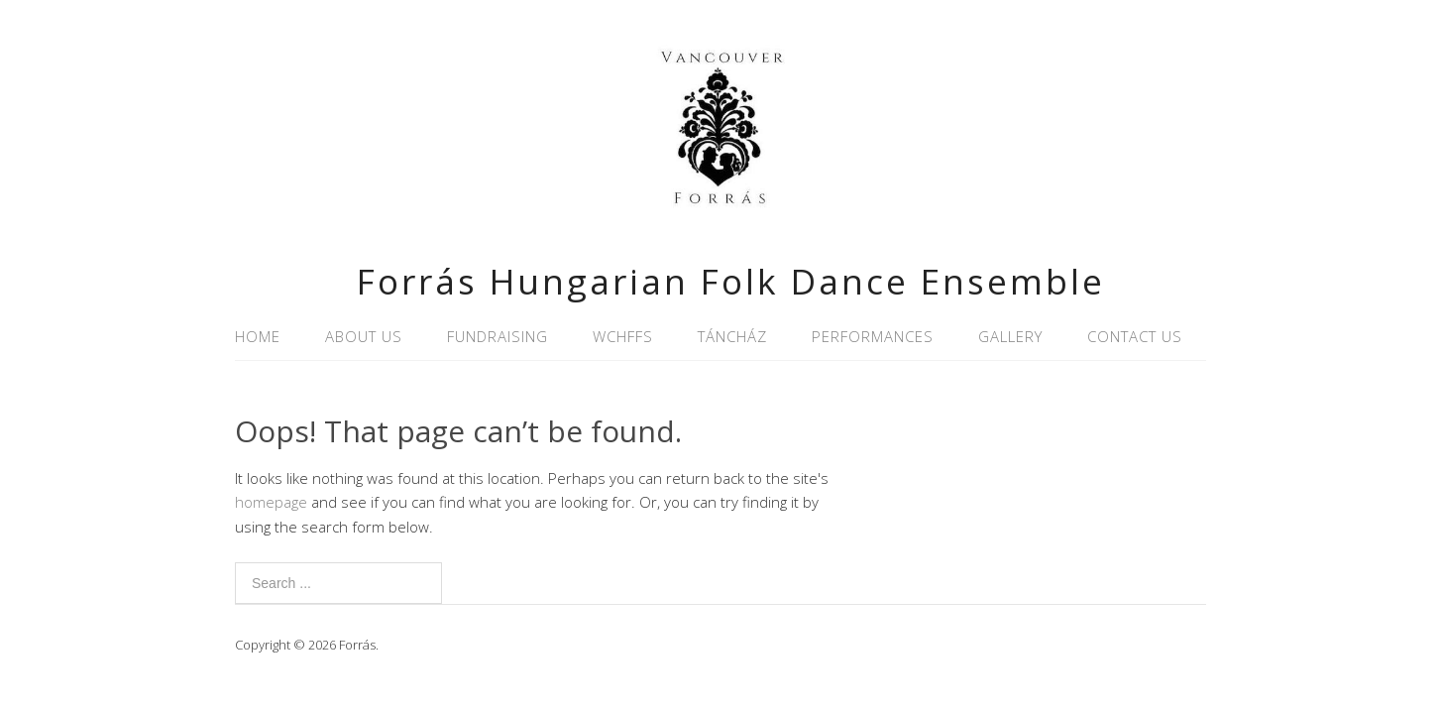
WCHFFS (623, 336)
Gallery (1010, 336)
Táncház (732, 336)
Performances (873, 336)
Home (257, 336)
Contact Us (1134, 336)
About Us (363, 336)
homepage (271, 502)
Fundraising (497, 336)
